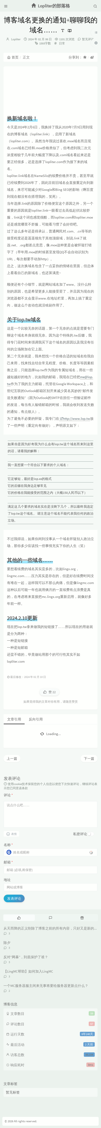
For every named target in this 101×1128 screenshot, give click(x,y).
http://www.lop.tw (75, 418)
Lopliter (16, 39)
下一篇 (89, 758)
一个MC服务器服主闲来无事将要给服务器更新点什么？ (45, 985)
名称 (8, 845)
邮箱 (8, 862)
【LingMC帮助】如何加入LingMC (28, 971)
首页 (13, 57)
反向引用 (36, 719)
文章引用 (14, 719)
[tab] (19, 917)
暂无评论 (88, 39)
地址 (7, 880)
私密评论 (80, 834)
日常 (62, 43)
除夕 (6, 942)
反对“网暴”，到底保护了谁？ (25, 957)
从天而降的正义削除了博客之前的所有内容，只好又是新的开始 (52, 928)
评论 (8, 795)
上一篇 (12, 758)
